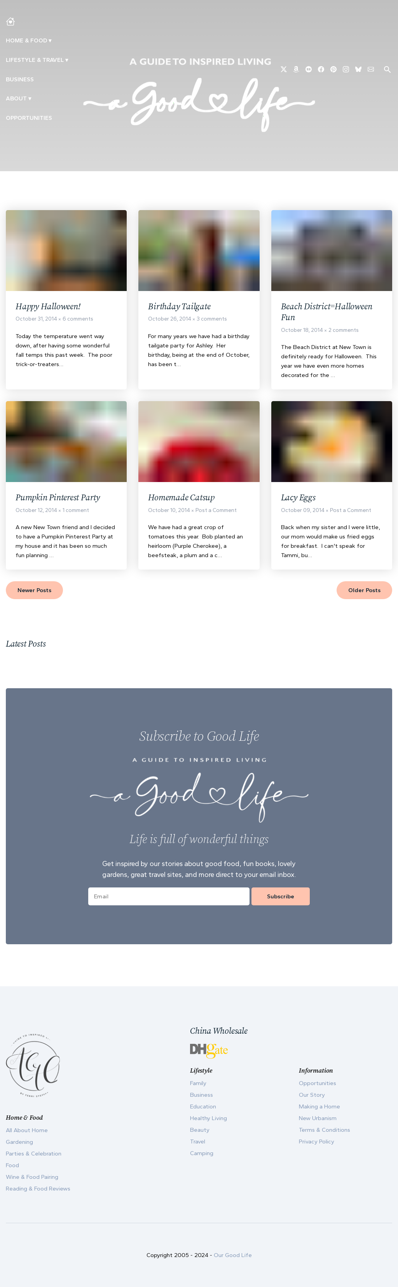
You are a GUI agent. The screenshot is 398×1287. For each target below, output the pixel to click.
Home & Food (26, 40)
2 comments (343, 332)
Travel (197, 1141)
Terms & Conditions (324, 1129)
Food (12, 1165)
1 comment (76, 513)
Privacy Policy (316, 1141)
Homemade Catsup (183, 500)
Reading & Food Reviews (38, 1188)
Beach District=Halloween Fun (329, 313)
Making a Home (319, 1106)
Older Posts (364, 592)
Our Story (312, 1094)
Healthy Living (208, 1118)
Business (20, 79)
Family (198, 1083)
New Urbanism (318, 1118)
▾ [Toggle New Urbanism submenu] (66, 59)
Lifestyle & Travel (35, 59)
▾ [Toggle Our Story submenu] (29, 98)
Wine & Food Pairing (32, 1176)
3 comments (212, 320)
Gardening (19, 1141)
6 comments (78, 320)
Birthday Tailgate (180, 307)
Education (203, 1106)
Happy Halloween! (50, 307)
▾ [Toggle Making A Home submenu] (50, 40)
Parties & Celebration (33, 1153)
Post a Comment (216, 513)
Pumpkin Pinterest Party (60, 500)
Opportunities (29, 117)
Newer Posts (34, 592)
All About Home (27, 1130)
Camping (201, 1153)
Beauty (199, 1129)
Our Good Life (233, 1255)
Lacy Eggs (299, 500)
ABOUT (16, 98)
